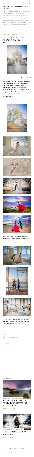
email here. (17, 323)
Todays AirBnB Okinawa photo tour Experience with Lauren (15, 403)
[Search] (30, 3)
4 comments (10, 437)
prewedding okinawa (12, 337)
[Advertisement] (17, 362)
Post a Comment (8, 346)
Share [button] (4, 334)
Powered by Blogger (17, 448)
